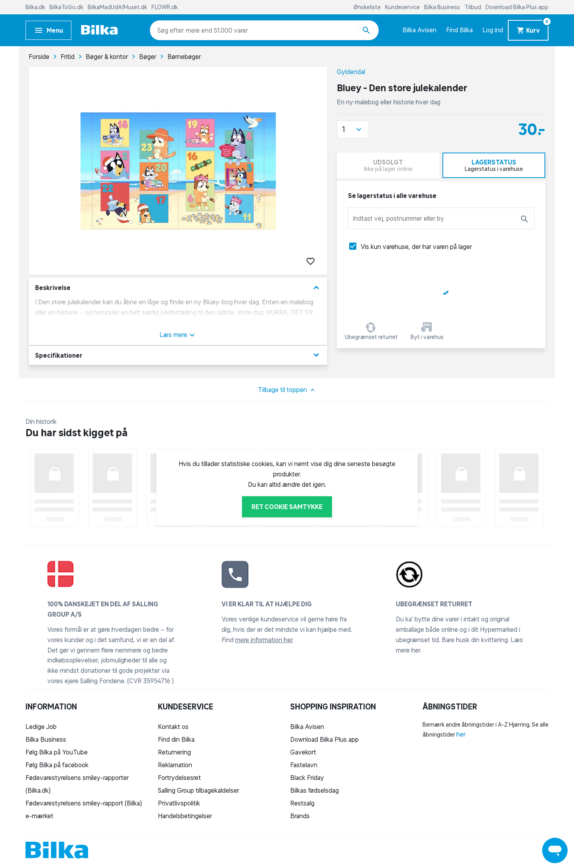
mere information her (264, 639)
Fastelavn (303, 764)
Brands (300, 815)
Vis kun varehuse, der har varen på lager (416, 246)
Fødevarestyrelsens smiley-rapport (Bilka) (84, 803)
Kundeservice (403, 7)
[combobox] (171, 30)
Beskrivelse (178, 288)
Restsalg (302, 803)
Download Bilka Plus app (517, 7)
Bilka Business (442, 7)
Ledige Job (41, 726)
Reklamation (175, 764)
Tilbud (473, 7)
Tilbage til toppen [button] (287, 390)
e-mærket (39, 815)
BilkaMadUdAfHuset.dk (118, 7)
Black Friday (307, 777)
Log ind (492, 29)
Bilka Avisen (419, 29)
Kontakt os (173, 726)
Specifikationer (178, 355)
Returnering (174, 752)
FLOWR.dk (164, 7)
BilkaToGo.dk (67, 7)
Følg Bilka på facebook (57, 764)
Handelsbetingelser (185, 815)
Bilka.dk (36, 7)
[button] (352, 129)
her (461, 734)
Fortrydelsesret (179, 777)
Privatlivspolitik (179, 803)
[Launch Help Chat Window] (555, 850)
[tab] (494, 165)
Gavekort (303, 752)
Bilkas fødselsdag (314, 790)
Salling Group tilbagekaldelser (198, 790)
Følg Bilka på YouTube (57, 752)
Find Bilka (459, 29)
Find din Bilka (176, 739)
